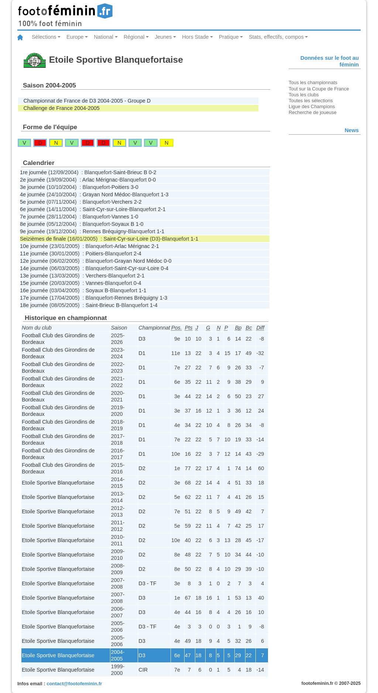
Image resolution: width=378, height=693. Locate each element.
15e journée (34, 283)
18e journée (34, 305)
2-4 (137, 253)
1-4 (154, 305)
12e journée (34, 261)
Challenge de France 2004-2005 (61, 108)
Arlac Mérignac (100, 180)
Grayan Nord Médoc (107, 194)
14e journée (34, 268)
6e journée (32, 209)
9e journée (32, 231)
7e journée (32, 217)
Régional (134, 37)
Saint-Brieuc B (130, 172)
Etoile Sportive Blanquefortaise (58, 483)
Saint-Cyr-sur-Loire (105, 209)
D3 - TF (147, 583)
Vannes (120, 217)
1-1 (160, 231)
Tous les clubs (304, 94)
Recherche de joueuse (313, 112)
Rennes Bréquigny (104, 231)
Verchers (122, 202)
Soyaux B (122, 224)
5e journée (32, 202)
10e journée (34, 246)
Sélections (44, 37)
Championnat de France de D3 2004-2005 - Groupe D (87, 101)
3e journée (32, 187)
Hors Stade (195, 37)
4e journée (32, 194)
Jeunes (163, 37)
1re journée (33, 172)
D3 (141, 339)
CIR (143, 670)
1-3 (165, 194)
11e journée (34, 253)
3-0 (134, 187)
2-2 (138, 202)
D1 (141, 353)
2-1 (162, 209)
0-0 (152, 180)
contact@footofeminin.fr (74, 683)
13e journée (34, 276)
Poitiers (120, 187)
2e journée (32, 180)
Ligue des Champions (312, 106)
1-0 (134, 217)
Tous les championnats (313, 82)
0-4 (165, 268)
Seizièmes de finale (43, 239)
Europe (74, 37)
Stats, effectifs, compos (276, 37)
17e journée (34, 298)
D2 (141, 468)
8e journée (32, 224)
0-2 (153, 172)
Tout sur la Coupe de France (319, 89)
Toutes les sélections (311, 100)
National (103, 37)
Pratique (229, 37)
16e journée (34, 290)
